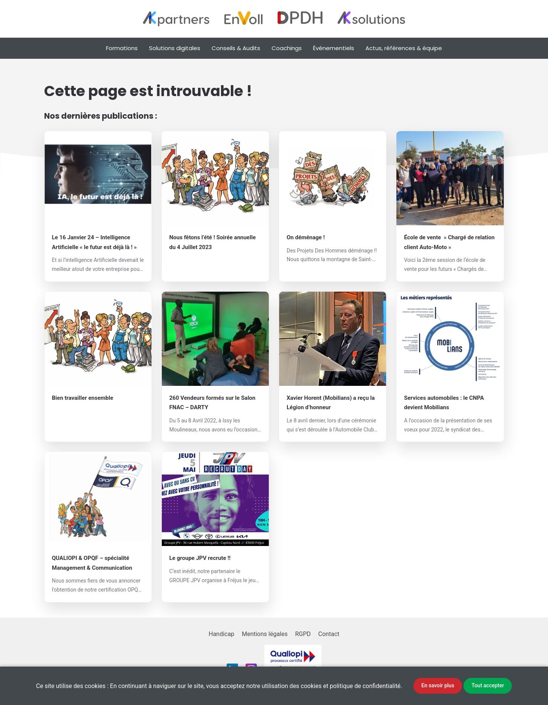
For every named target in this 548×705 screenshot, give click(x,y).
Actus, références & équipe (403, 48)
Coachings (287, 48)
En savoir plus (437, 685)
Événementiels (333, 48)
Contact (328, 634)
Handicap (221, 634)
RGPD (302, 634)
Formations (122, 48)
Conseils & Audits (236, 48)
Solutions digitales (174, 48)
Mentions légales (264, 634)
